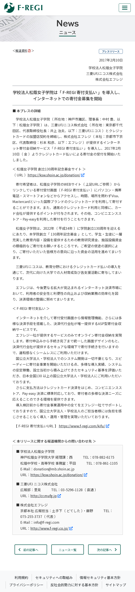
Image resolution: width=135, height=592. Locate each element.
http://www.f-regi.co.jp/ (51, 528)
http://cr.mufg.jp (45, 495)
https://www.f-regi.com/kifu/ (84, 425)
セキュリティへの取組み (54, 577)
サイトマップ (115, 584)
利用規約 (21, 577)
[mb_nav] (125, 7)
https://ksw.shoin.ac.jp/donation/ (56, 174)
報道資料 (23, 50)
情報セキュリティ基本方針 (100, 577)
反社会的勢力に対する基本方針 (74, 584)
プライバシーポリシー (26, 584)
